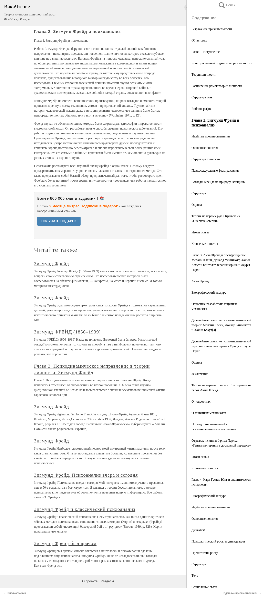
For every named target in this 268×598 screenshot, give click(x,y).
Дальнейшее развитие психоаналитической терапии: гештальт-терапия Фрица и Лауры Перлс (221, 346)
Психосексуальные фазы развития (215, 170)
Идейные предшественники (211, 136)
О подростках (201, 401)
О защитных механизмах (209, 413)
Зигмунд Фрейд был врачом (65, 543)
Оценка (197, 204)
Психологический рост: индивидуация (218, 541)
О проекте (89, 581)
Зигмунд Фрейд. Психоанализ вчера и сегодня (86, 475)
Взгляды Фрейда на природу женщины (218, 182)
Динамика (198, 530)
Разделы (107, 581)
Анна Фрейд (200, 281)
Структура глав (202, 97)
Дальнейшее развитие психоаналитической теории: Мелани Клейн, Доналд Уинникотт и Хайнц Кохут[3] (221, 325)
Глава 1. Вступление (206, 51)
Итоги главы (200, 232)
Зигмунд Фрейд (51, 263)
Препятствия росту (205, 552)
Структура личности (206, 159)
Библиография (202, 108)
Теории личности (204, 74)
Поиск (226, 5)
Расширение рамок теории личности (217, 86)
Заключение (200, 374)
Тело (195, 575)
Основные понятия (205, 147)
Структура (199, 193)
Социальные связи (204, 587)
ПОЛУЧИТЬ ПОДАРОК (59, 221)
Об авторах (199, 40)
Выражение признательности (212, 29)
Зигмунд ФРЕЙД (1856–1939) (67, 331)
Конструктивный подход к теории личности (222, 63)
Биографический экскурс (209, 292)
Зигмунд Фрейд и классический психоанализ (84, 509)
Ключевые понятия (205, 243)
